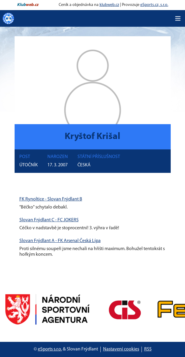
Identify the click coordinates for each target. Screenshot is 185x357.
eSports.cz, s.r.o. (154, 5)
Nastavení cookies (121, 349)
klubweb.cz (109, 5)
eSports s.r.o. (50, 349)
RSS (148, 349)
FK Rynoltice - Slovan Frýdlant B (50, 199)
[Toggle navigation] (178, 18)
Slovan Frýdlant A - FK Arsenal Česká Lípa (60, 240)
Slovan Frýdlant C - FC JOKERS (49, 220)
